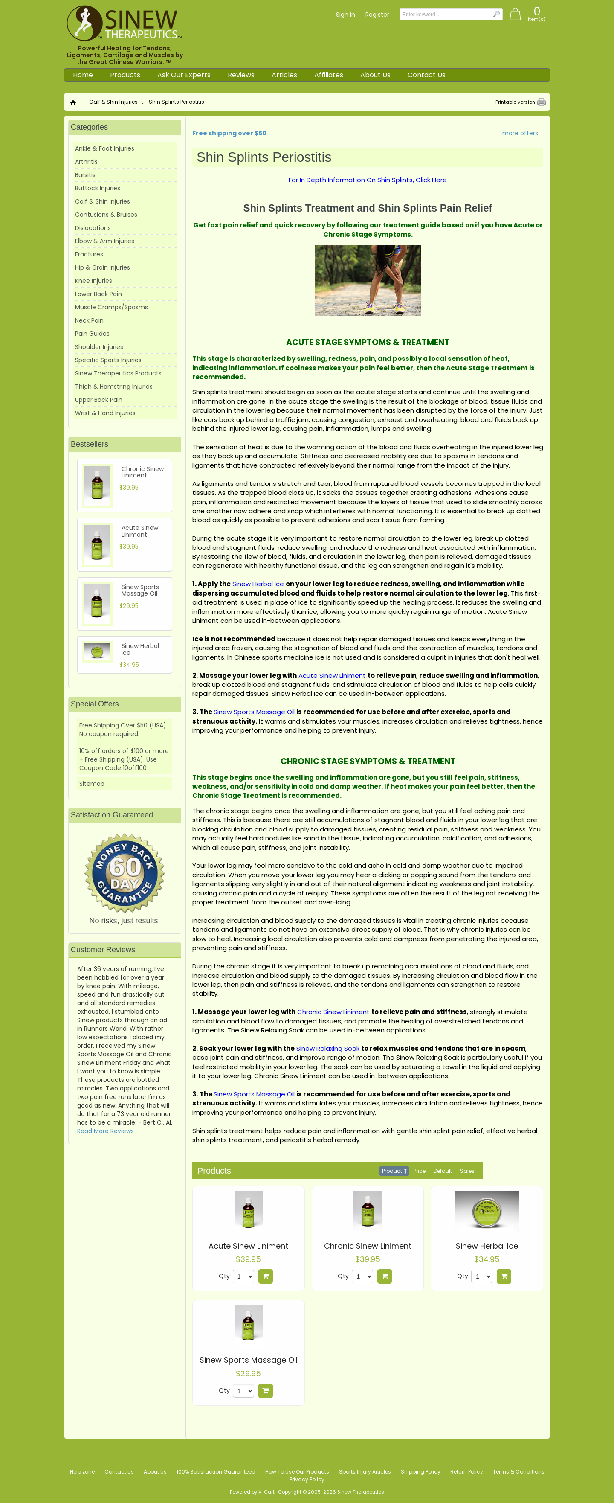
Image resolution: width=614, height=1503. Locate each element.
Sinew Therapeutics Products (118, 373)
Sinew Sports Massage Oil (249, 1360)
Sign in (345, 14)
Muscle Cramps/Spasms (111, 307)
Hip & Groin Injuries (102, 267)
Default (443, 1170)
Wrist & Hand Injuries (105, 413)
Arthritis (86, 161)
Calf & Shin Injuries (113, 101)
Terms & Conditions (518, 1471)
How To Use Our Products (297, 1471)
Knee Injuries (93, 280)
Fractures (89, 254)
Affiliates (328, 75)
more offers (520, 133)
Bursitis (85, 175)
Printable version (515, 102)
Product (392, 1170)
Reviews (241, 75)
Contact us (119, 1471)
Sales (467, 1170)
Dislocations (93, 228)
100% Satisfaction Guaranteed (216, 1471)
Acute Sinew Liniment (248, 1246)
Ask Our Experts (184, 75)
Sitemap (91, 783)
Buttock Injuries (97, 188)
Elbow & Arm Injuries (104, 241)
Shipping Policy (420, 1471)
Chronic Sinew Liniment (367, 1246)
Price (420, 1170)
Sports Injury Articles (365, 1471)
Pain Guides (92, 333)
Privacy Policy (307, 1479)
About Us (375, 75)
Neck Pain (89, 320)
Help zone (82, 1471)
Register (377, 14)
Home (83, 75)
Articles (284, 75)
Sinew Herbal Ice (487, 1246)
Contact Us (427, 75)
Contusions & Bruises (106, 214)
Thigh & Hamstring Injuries (114, 386)
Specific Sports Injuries (108, 360)
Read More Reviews (105, 1131)
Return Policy (466, 1471)
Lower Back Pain (98, 294)
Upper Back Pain (98, 399)
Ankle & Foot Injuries (104, 148)
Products (125, 75)
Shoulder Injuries (99, 347)
